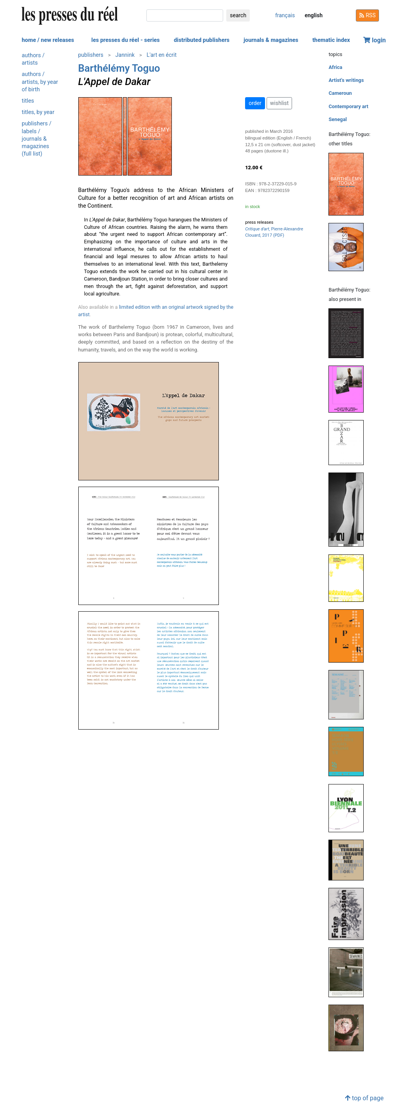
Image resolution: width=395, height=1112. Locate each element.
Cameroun (340, 93)
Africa (335, 67)
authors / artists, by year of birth (40, 81)
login (374, 40)
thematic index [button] (331, 40)
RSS (367, 15)
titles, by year (38, 112)
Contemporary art (348, 106)
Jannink (125, 55)
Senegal (337, 119)
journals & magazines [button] (270, 40)
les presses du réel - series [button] (125, 40)
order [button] (255, 103)
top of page (364, 1098)
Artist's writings (346, 80)
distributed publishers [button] (201, 40)
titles (28, 101)
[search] (184, 15)
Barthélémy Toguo (119, 68)
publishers (91, 55)
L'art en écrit (162, 55)
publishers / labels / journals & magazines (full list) (37, 138)
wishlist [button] (279, 103)
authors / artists (33, 59)
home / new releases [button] (48, 40)
